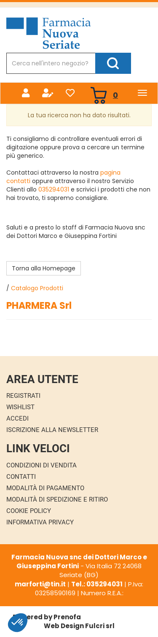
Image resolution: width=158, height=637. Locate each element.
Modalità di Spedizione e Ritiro (57, 499)
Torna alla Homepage (43, 268)
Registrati (23, 395)
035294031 (53, 189)
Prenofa (67, 617)
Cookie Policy (28, 511)
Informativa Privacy (40, 522)
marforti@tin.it (40, 584)
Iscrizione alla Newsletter (52, 430)
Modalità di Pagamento (45, 488)
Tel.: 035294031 (97, 584)
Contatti (21, 476)
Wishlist (20, 407)
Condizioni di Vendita (41, 465)
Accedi (17, 418)
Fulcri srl (100, 625)
